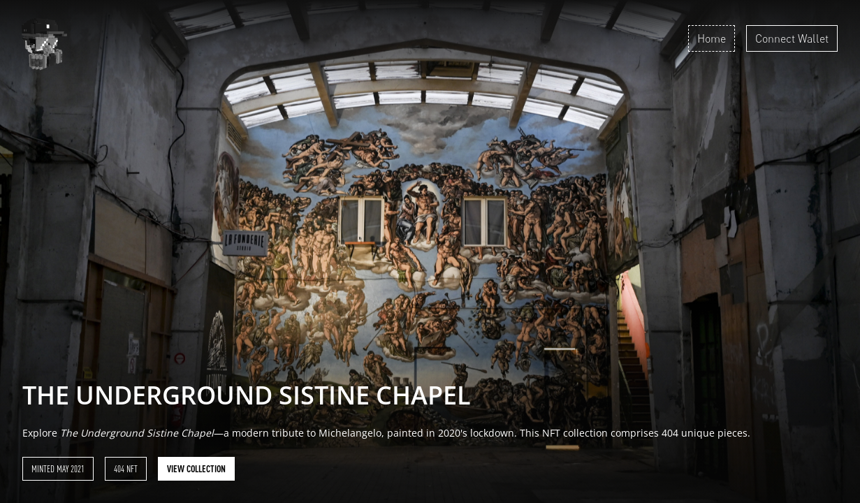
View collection (196, 468)
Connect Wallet (792, 38)
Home (711, 38)
